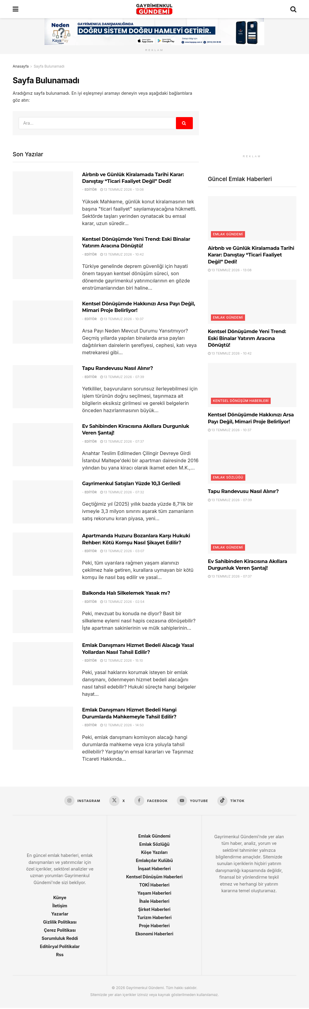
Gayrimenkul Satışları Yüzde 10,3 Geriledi (131, 483)
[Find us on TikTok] (233, 801)
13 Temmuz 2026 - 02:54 (122, 602)
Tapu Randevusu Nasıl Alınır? (117, 368)
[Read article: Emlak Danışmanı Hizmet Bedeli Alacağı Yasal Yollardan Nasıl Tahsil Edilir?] (43, 663)
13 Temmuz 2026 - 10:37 (122, 319)
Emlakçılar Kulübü (154, 861)
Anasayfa (21, 66)
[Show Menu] (15, 9)
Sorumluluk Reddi (60, 939)
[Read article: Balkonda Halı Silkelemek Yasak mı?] (43, 611)
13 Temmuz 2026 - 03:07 (122, 551)
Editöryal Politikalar (60, 947)
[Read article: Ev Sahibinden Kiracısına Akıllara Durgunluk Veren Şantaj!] (43, 444)
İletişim (59, 906)
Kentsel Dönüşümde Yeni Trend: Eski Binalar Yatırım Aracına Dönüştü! (247, 338)
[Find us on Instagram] (79, 801)
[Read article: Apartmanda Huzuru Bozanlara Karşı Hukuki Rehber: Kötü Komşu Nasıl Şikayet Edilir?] (43, 554)
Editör (90, 189)
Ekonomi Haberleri (154, 934)
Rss (60, 955)
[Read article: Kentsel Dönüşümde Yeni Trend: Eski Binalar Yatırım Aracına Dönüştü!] (43, 257)
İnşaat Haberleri (154, 869)
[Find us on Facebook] (150, 801)
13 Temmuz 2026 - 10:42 (122, 254)
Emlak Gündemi (228, 234)
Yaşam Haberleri (154, 894)
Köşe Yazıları (154, 853)
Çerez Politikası (59, 931)
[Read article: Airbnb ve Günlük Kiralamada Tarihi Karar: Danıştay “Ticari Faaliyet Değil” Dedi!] (43, 193)
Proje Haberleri (154, 926)
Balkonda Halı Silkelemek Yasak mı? (126, 593)
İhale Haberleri (154, 902)
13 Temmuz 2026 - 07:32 (122, 492)
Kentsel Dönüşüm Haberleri (241, 401)
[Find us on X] (116, 801)
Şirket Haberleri (154, 910)
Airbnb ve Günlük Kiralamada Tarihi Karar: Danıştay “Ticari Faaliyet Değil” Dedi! (251, 255)
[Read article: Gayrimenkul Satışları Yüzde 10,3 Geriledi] (43, 502)
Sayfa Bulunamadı (49, 66)
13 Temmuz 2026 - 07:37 (122, 441)
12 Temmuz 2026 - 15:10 (121, 660)
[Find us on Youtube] (193, 801)
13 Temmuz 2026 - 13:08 (122, 189)
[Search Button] (293, 9)
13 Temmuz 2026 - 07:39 (122, 377)
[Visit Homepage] (154, 9)
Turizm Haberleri (154, 918)
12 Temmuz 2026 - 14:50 (122, 725)
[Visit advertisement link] (252, 107)
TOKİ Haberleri (154, 886)
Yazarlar (59, 915)
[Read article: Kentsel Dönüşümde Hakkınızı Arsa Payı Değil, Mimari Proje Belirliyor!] (43, 322)
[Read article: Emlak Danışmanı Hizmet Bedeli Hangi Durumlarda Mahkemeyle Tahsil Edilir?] (43, 728)
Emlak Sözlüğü (228, 477)
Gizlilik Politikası (60, 923)
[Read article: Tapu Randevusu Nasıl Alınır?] (43, 386)
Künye (59, 898)
